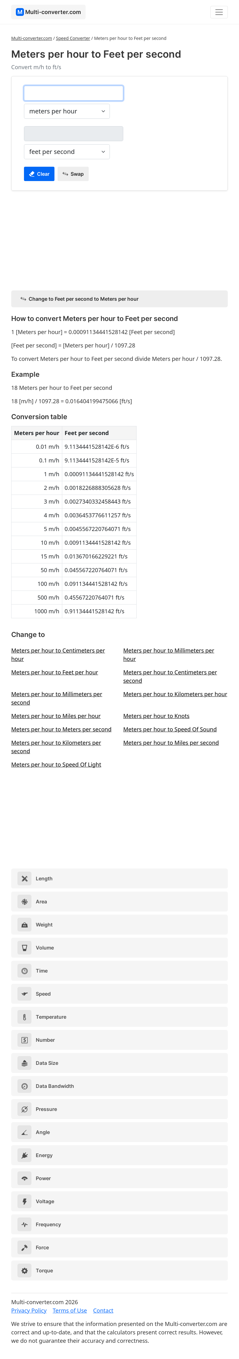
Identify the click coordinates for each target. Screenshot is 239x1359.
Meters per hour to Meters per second (61, 729)
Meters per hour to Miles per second (171, 742)
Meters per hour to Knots (156, 716)
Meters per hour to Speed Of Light (56, 764)
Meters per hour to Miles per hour (56, 716)
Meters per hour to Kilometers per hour (175, 694)
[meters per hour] (73, 93)
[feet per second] (73, 133)
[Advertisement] (119, 239)
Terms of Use (70, 1310)
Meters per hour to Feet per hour (54, 672)
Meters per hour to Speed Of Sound (170, 729)
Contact (103, 1310)
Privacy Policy (29, 1310)
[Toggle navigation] (219, 12)
